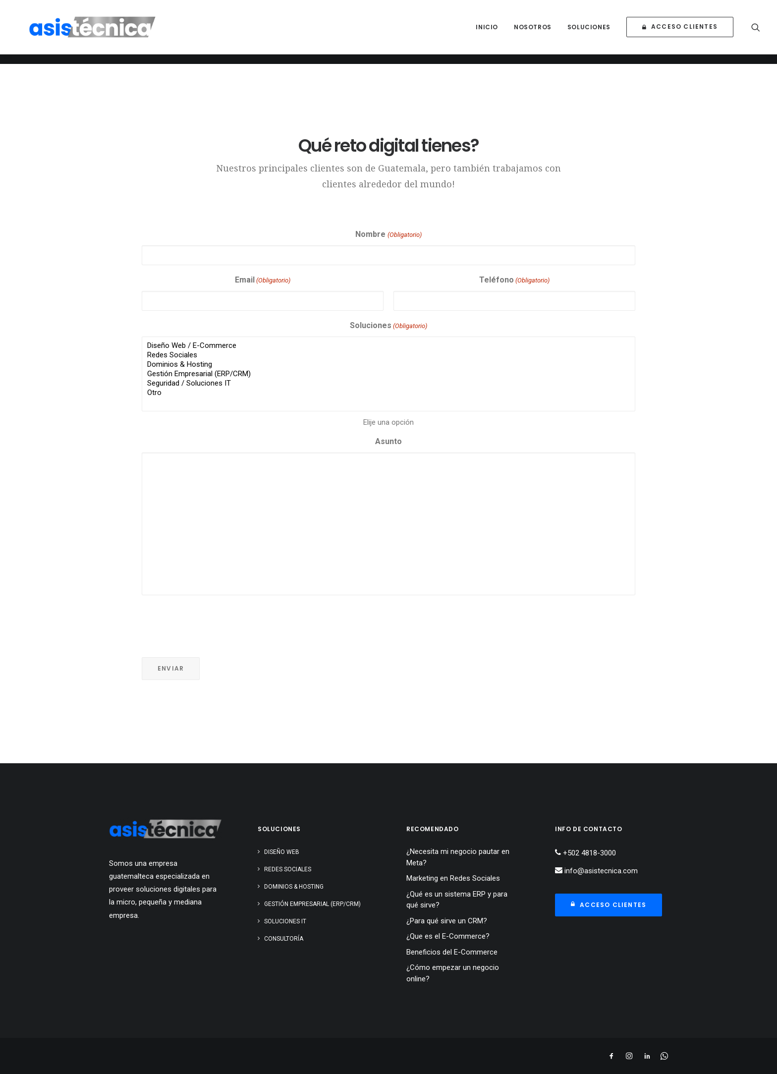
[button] (755, 32)
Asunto (388, 441)
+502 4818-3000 (588, 852)
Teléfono (514, 280)
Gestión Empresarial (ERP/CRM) (388, 374)
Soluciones (388, 326)
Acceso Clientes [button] (608, 905)
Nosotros (533, 32)
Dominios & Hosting (388, 364)
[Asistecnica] (103, 32)
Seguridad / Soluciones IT (388, 383)
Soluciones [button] (588, 32)
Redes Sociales (388, 355)
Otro (388, 392)
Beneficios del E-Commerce (452, 952)
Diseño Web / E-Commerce (388, 345)
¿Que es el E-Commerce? (448, 936)
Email (262, 280)
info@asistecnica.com (600, 870)
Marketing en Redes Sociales (453, 878)
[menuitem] (487, 32)
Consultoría (283, 938)
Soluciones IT (285, 921)
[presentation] (217, 622)
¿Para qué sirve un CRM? (446, 920)
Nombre (388, 235)
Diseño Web (281, 851)
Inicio (487, 32)
